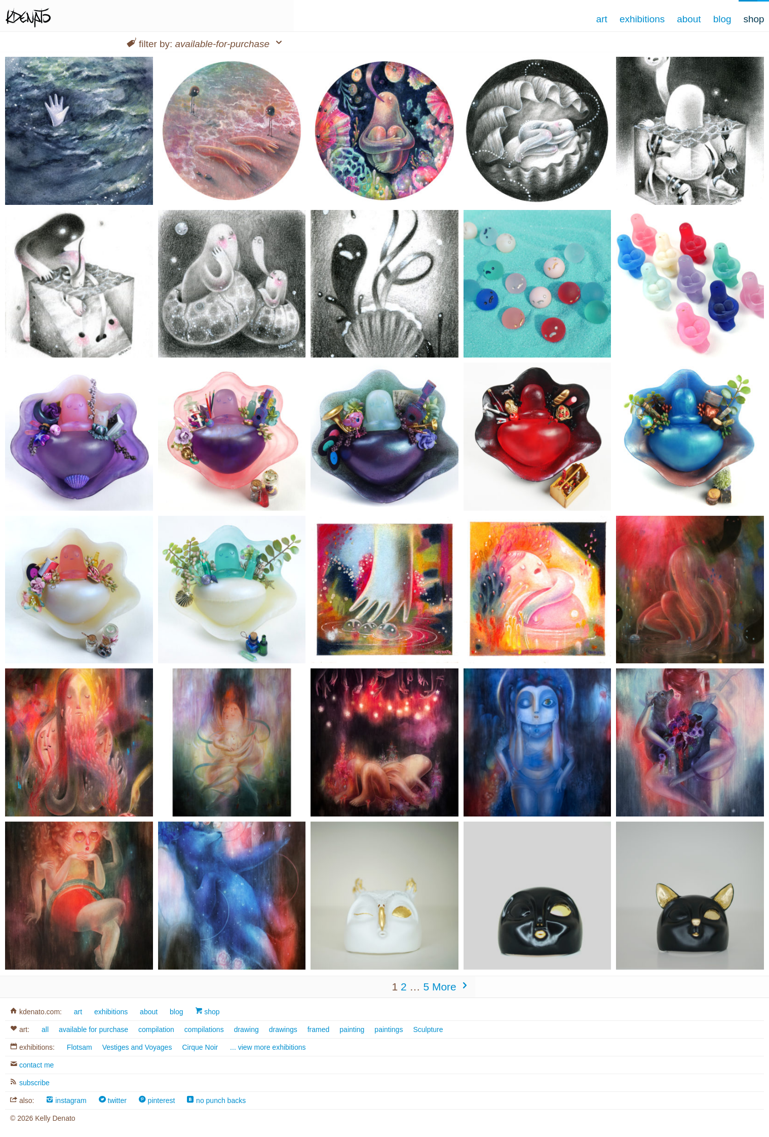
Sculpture (428, 1029)
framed (318, 1029)
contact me (32, 1065)
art (78, 1012)
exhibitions (111, 1012)
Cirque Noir (200, 1047)
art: (19, 1029)
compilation (156, 1029)
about (149, 1012)
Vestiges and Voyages (137, 1047)
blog (176, 1012)
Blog (722, 19)
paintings (388, 1029)
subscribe (30, 1083)
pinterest (157, 1100)
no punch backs (216, 1100)
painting (351, 1029)
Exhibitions (642, 19)
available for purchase (93, 1029)
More (451, 986)
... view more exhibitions (267, 1047)
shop (207, 1012)
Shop (754, 19)
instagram (66, 1100)
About (689, 19)
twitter (113, 1100)
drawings (283, 1029)
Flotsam (79, 1047)
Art (601, 19)
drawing (246, 1029)
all (45, 1029)
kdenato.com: (36, 1012)
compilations (204, 1029)
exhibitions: (32, 1047)
